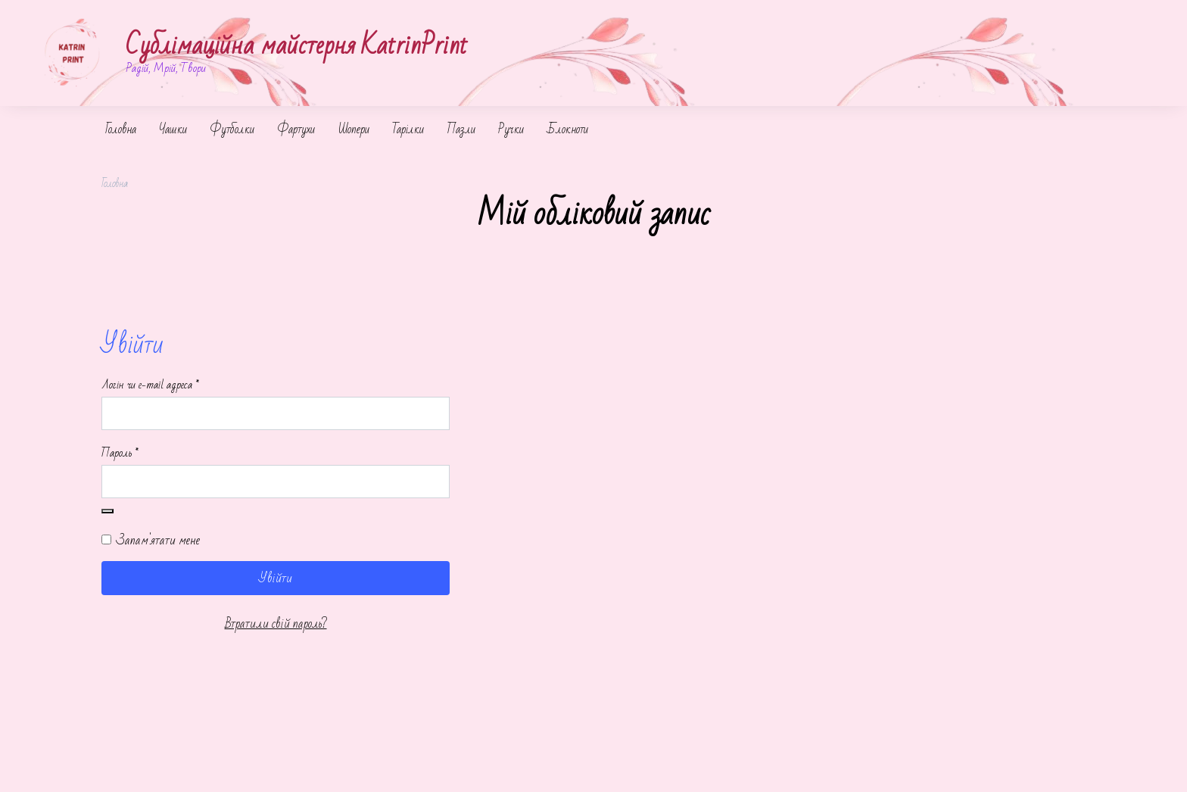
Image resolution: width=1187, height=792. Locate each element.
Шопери (353, 129)
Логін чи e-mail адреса (174, 385)
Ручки (511, 129)
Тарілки (408, 129)
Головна (120, 129)
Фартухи (296, 129)
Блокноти (567, 129)
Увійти (275, 578)
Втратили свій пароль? (276, 623)
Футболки (232, 129)
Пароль (144, 453)
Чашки (173, 129)
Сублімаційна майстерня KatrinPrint (297, 46)
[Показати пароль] (107, 511)
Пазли (461, 129)
